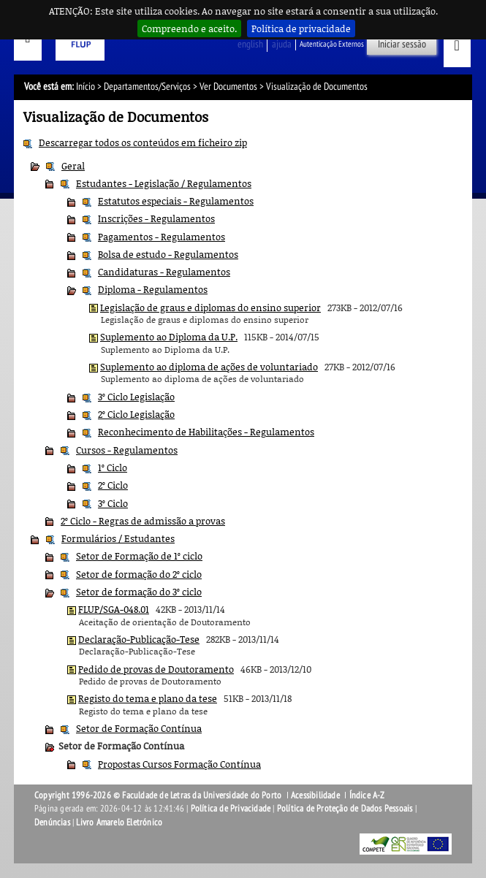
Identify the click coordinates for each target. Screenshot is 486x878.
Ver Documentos (228, 86)
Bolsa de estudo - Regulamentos (168, 254)
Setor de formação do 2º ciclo (139, 574)
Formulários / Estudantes (118, 538)
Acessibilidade (315, 795)
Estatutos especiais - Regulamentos (176, 200)
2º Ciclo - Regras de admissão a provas (143, 520)
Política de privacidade (301, 28)
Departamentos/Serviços (147, 86)
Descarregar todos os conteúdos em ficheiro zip (143, 142)
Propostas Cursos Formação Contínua (179, 764)
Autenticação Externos (332, 44)
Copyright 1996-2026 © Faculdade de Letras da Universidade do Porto (159, 795)
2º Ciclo (113, 485)
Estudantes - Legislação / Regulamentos (163, 183)
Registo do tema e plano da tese (147, 698)
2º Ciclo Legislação (136, 414)
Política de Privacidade (231, 808)
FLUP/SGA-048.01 (113, 609)
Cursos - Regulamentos (127, 450)
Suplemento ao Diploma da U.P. (169, 336)
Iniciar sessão (402, 44)
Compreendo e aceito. (189, 28)
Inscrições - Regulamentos (156, 218)
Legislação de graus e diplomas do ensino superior (210, 307)
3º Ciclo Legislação (136, 396)
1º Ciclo (112, 467)
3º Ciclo (113, 503)
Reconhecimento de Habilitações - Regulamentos (206, 431)
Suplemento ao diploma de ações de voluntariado (209, 366)
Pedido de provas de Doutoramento (156, 669)
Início (85, 86)
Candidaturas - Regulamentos (164, 271)
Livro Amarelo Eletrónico (119, 822)
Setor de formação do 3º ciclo (139, 591)
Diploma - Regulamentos (153, 289)
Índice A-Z (367, 795)
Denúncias (52, 822)
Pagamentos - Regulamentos (161, 236)
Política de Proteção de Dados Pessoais (345, 808)
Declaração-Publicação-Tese (139, 639)
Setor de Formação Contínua (139, 728)
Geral (73, 165)
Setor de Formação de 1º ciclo (139, 555)
